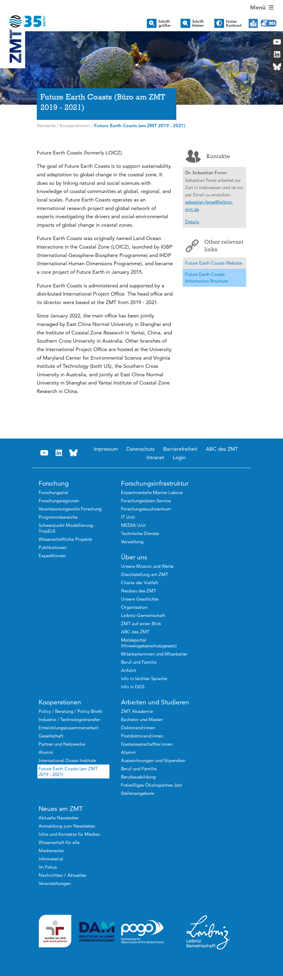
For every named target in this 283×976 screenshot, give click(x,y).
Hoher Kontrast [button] (234, 23)
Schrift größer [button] (164, 23)
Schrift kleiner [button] (198, 23)
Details (192, 222)
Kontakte (208, 156)
